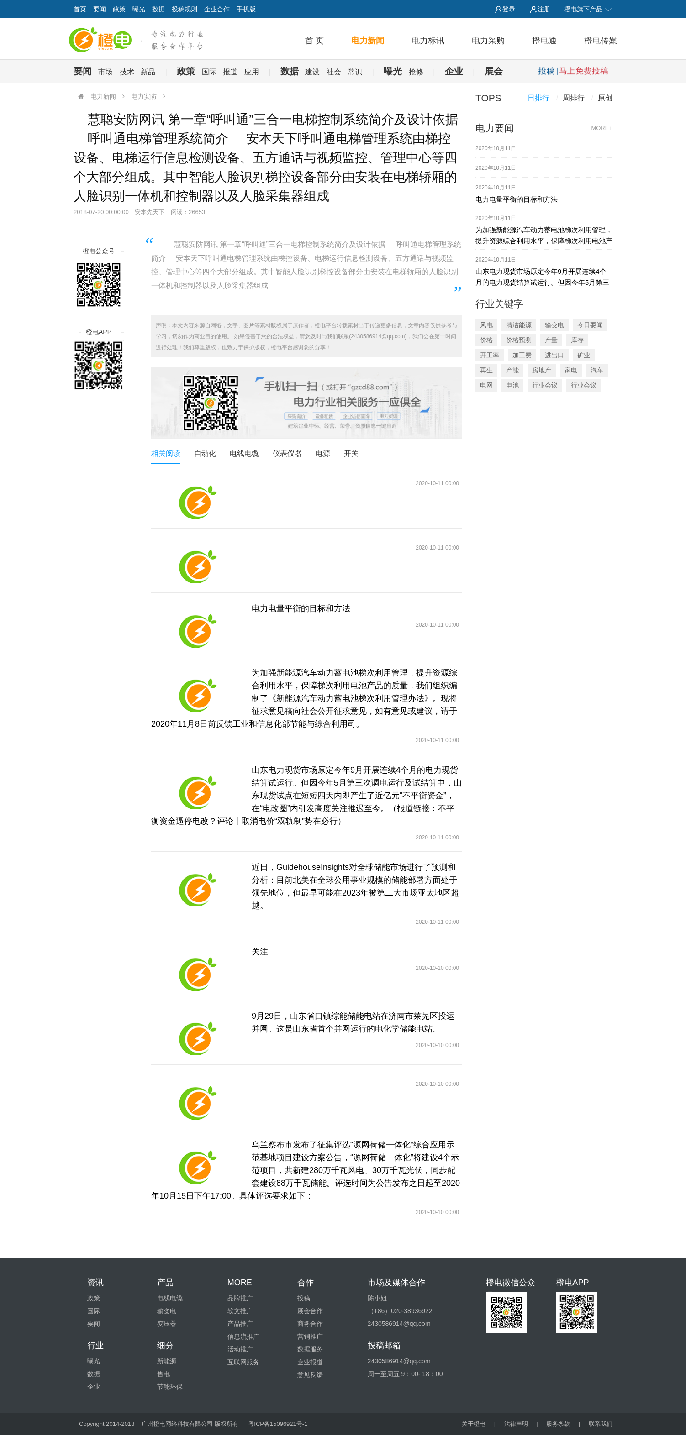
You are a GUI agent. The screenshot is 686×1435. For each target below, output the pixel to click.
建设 (312, 72)
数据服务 (310, 1349)
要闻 (99, 9)
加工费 (522, 355)
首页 (80, 9)
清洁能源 (519, 325)
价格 (486, 340)
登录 (504, 9)
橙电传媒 (600, 40)
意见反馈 (310, 1374)
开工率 (489, 355)
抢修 (416, 72)
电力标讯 (428, 40)
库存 (577, 340)
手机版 (246, 9)
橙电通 (544, 40)
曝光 (138, 9)
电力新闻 (367, 40)
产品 (165, 1282)
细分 (165, 1345)
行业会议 (545, 385)
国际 (209, 72)
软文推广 (240, 1311)
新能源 (166, 1361)
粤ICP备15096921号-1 (277, 1423)
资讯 (95, 1282)
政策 (119, 9)
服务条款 (558, 1423)
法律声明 (516, 1423)
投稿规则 (184, 9)
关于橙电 (473, 1423)
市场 (105, 72)
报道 (230, 72)
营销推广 (310, 1336)
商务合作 (310, 1323)
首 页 (314, 40)
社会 (334, 72)
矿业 (583, 355)
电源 (323, 453)
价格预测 (519, 340)
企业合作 (217, 9)
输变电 (554, 325)
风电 (486, 325)
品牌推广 (240, 1298)
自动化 (205, 453)
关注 (260, 951)
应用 (251, 72)
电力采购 (488, 40)
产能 (512, 370)
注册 (539, 9)
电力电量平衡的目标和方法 (301, 608)
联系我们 (600, 1423)
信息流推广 (243, 1336)
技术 (127, 72)
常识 (355, 72)
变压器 (166, 1323)
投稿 (303, 1298)
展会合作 (310, 1311)
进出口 (554, 355)
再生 (486, 370)
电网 (486, 385)
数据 (158, 9)
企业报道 (310, 1362)
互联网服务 (243, 1362)
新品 (148, 72)
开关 (351, 453)
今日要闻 (590, 325)
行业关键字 (499, 304)
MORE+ (601, 128)
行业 (95, 1345)
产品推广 (240, 1323)
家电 (571, 370)
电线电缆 (244, 453)
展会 (494, 71)
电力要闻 (494, 128)
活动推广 (240, 1349)
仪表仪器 (287, 453)
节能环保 (170, 1386)
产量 (551, 340)
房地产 (541, 370)
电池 (512, 385)
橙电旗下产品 (588, 9)
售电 (163, 1373)
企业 (454, 71)
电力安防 (144, 96)
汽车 (597, 370)
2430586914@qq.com (399, 1361)
